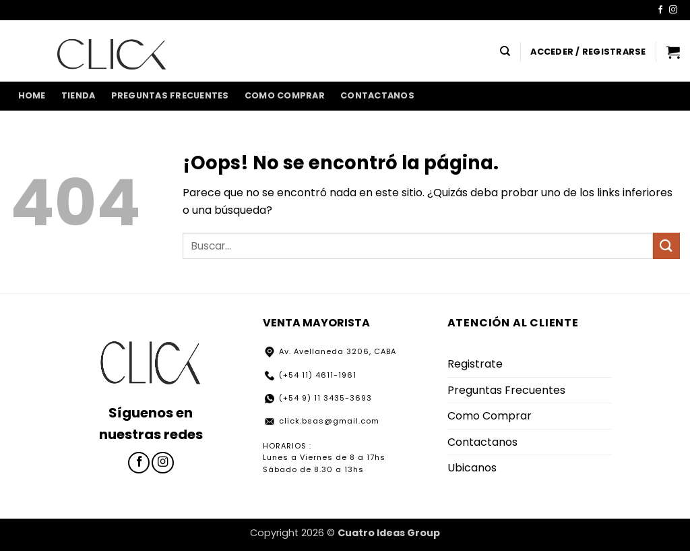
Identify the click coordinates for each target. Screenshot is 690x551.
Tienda (78, 95)
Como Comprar (285, 95)
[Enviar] (666, 246)
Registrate (475, 364)
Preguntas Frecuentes (170, 95)
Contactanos (377, 95)
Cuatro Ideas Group (389, 533)
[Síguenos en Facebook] (660, 10)
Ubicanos (472, 467)
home (32, 95)
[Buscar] (505, 51)
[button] (588, 52)
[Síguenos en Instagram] (673, 10)
